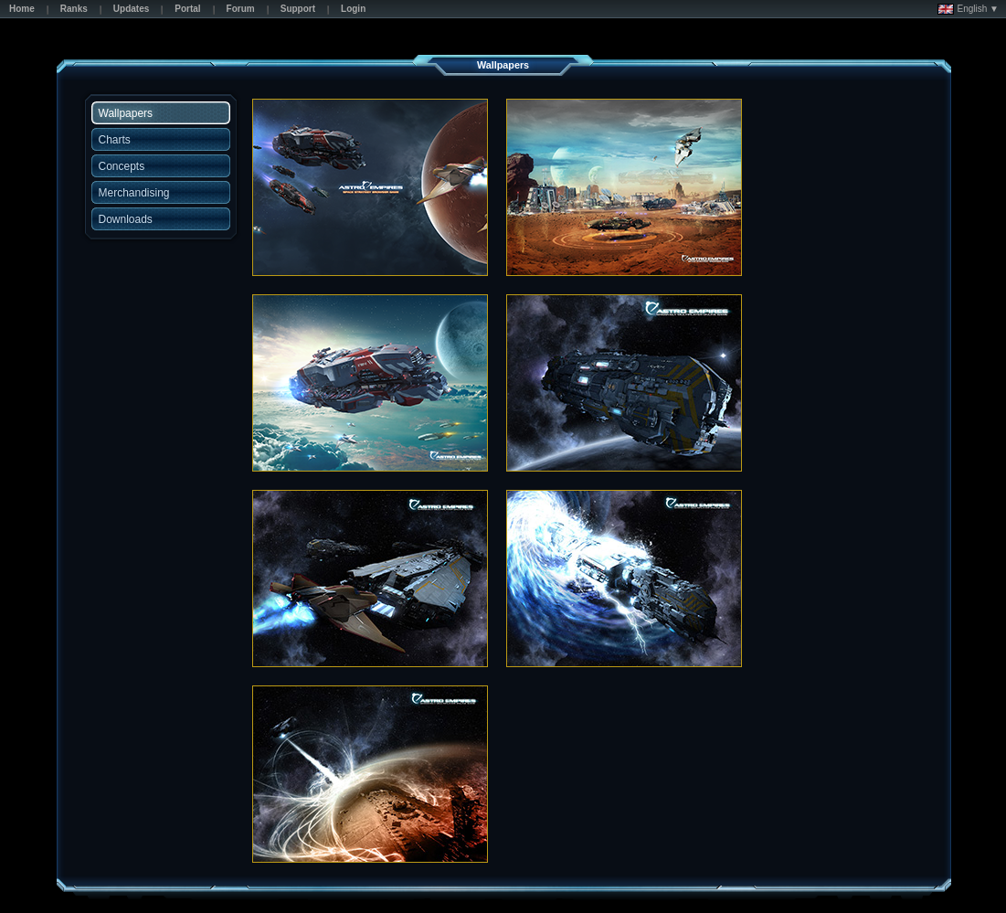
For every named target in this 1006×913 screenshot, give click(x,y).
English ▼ (968, 9)
